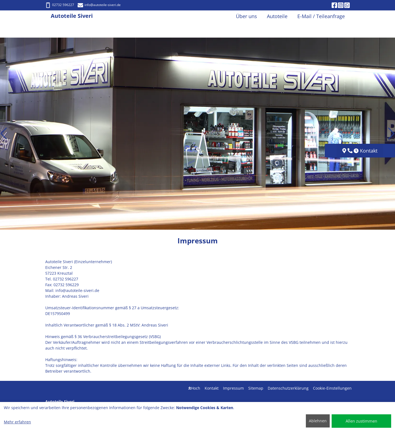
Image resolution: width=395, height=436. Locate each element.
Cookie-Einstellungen (332, 388)
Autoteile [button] (277, 16)
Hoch (194, 388)
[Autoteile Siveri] (48, 16)
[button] (3, 134)
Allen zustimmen (361, 421)
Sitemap (255, 388)
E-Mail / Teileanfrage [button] (321, 16)
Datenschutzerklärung (288, 388)
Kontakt (212, 388)
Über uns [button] (246, 16)
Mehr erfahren (17, 421)
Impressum (233, 388)
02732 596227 (59, 4)
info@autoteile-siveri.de (99, 4)
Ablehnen (318, 420)
